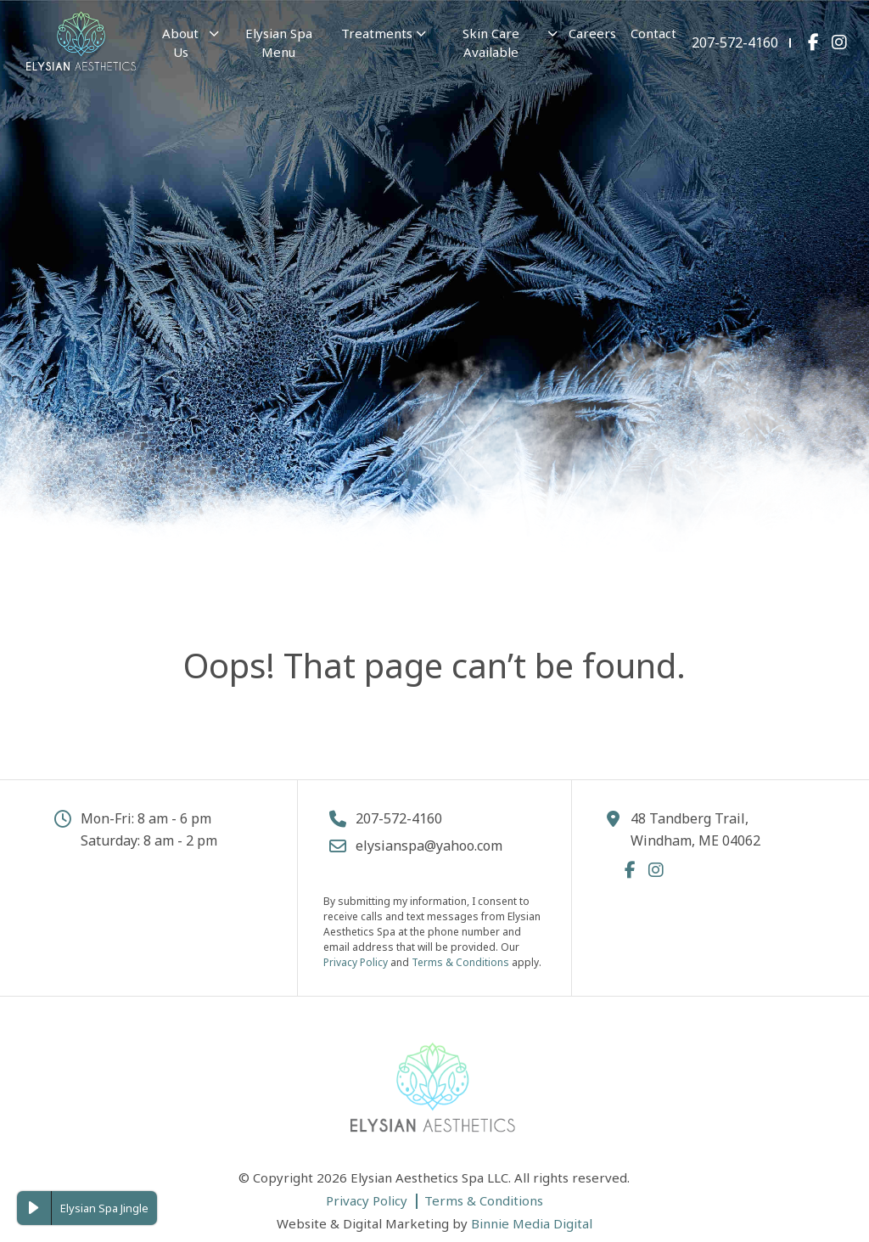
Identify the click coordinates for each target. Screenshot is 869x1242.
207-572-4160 (735, 42)
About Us (180, 43)
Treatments (376, 33)
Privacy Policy (355, 962)
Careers (592, 33)
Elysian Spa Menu (278, 43)
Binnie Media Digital (531, 1223)
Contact (653, 33)
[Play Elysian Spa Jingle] (34, 1208)
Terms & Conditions (460, 962)
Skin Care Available (491, 43)
